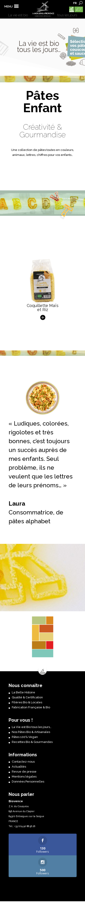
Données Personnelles (28, 781)
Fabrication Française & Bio (31, 707)
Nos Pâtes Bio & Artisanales (31, 732)
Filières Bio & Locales (27, 702)
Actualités (19, 766)
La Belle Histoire (23, 692)
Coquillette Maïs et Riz (43, 311)
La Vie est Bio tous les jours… (31, 727)
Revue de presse (24, 771)
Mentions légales (24, 776)
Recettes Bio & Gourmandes (32, 742)
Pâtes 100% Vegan (25, 737)
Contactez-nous (23, 761)
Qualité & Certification (27, 697)
